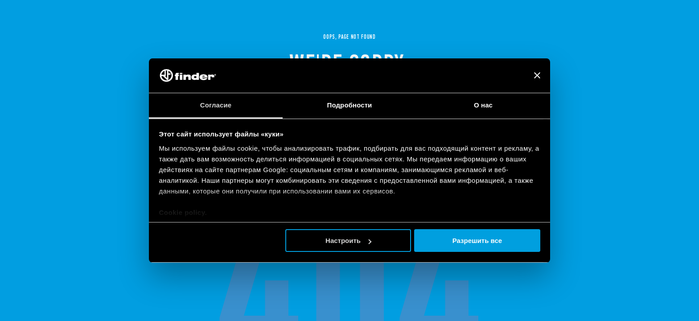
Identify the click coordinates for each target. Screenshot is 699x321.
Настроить (348, 240)
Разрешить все (477, 240)
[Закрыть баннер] (537, 75)
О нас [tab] (483, 105)
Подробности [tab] (349, 105)
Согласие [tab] (215, 105)
